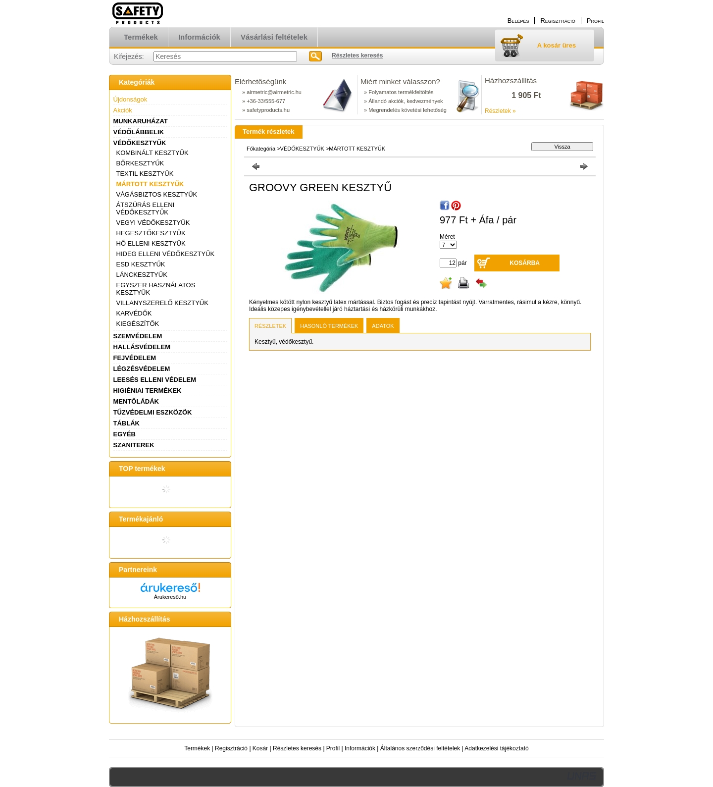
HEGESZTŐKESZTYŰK (151, 233)
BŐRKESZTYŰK (140, 163)
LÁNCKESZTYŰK (141, 274)
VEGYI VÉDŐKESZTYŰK (153, 222)
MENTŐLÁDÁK (136, 401)
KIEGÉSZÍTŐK (137, 323)
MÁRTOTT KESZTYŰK (150, 184)
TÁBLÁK (126, 423)
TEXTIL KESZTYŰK (145, 173)
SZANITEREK (133, 445)
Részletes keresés (297, 748)
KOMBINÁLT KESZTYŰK (152, 153)
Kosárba (524, 263)
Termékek (197, 748)
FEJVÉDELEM (134, 358)
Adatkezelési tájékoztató (496, 748)
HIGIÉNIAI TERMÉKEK (147, 390)
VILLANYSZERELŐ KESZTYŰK (162, 303)
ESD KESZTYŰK (140, 264)
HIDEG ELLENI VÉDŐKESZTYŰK (165, 254)
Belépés (518, 20)
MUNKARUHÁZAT (140, 121)
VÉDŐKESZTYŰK (139, 143)
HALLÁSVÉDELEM (142, 347)
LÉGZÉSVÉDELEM (141, 368)
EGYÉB (124, 434)
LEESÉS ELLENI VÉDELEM (155, 379)
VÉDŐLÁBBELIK (138, 132)
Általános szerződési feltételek (420, 748)
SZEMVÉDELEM (137, 336)
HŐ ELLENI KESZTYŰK (151, 243)
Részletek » (500, 110)
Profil (333, 748)
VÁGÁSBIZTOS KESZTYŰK (157, 194)
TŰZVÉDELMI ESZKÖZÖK (152, 412)
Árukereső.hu (170, 597)
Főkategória (261, 149)
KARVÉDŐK (134, 313)
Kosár (260, 748)
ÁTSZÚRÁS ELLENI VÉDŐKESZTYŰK (145, 208)
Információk (360, 748)
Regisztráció (231, 748)
